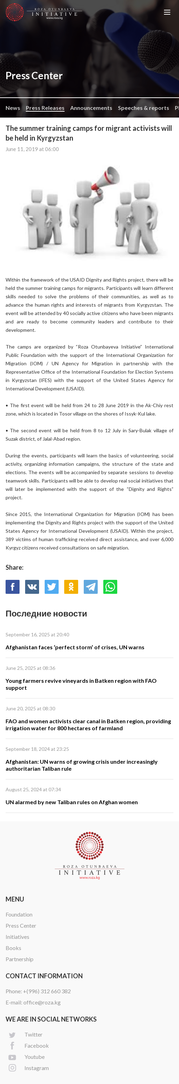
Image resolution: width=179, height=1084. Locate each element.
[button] (167, 12)
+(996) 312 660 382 (47, 991)
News (13, 107)
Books (13, 947)
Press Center (21, 925)
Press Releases (45, 107)
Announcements (91, 107)
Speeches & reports (143, 107)
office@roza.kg (42, 1002)
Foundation (19, 914)
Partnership (19, 959)
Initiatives (17, 936)
